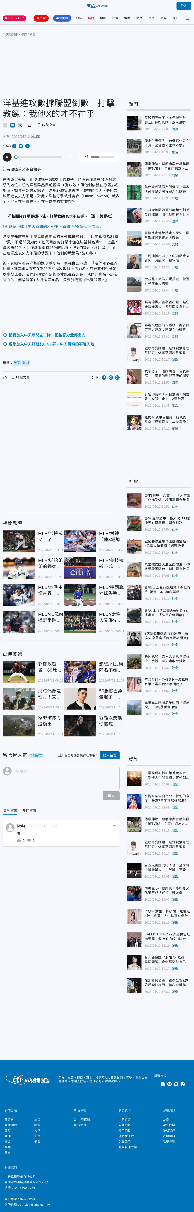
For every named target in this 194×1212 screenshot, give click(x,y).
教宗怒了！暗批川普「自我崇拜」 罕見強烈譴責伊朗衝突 (166, 373)
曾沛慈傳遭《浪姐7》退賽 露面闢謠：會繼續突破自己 (166, 960)
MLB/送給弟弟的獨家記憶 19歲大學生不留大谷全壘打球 (50, 564)
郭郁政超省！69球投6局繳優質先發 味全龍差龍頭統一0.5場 (50, 667)
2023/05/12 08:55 (26, 137)
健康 (37, 1141)
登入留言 (110, 755)
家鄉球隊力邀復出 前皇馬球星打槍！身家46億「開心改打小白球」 (50, 721)
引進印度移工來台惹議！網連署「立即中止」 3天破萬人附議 (166, 396)
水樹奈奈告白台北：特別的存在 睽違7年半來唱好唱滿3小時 (167, 798)
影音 (37, 1136)
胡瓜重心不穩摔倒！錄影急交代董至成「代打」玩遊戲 (166, 890)
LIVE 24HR (16, 18)
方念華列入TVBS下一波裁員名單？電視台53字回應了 (166, 682)
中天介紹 (124, 1119)
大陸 (176, 18)
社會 (115, 18)
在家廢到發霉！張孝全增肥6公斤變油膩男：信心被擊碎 (166, 983)
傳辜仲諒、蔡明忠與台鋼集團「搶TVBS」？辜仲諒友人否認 (166, 166)
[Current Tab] (10, 810)
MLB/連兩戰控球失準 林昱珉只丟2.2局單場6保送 (111, 590)
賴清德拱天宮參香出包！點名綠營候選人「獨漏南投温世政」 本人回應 (166, 304)
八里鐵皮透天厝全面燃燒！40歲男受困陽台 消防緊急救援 (167, 567)
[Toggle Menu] (187, 18)
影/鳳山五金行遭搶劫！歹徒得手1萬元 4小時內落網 (167, 590)
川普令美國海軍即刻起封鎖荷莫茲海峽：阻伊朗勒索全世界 (166, 212)
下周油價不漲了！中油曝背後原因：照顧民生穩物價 (166, 258)
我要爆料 (169, 1136)
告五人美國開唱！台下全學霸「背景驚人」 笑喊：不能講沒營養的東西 (166, 867)
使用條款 (124, 1130)
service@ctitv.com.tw (35, 1204)
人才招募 (124, 1125)
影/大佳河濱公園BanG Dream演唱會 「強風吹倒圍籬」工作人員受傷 (167, 613)
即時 (79, 18)
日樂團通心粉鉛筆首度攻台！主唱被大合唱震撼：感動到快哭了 (166, 775)
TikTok (183, 1084)
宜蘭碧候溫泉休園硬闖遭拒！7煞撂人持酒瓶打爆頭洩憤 (166, 543)
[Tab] (29, 810)
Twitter (156, 1084)
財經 (175, 198)
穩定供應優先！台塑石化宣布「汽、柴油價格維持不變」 (166, 143)
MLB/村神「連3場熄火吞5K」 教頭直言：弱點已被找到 (111, 537)
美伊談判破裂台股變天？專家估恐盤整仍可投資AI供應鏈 (166, 189)
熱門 (91, 18)
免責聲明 (124, 1141)
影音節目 (80, 1125)
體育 (139, 18)
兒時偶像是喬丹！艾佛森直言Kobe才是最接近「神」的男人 (50, 694)
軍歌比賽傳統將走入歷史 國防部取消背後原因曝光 (166, 235)
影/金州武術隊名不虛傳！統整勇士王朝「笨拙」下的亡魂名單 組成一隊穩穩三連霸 (111, 667)
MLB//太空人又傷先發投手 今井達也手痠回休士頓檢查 (110, 617)
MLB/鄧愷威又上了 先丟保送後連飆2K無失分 (50, 537)
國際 (163, 18)
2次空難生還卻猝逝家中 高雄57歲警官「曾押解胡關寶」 (167, 636)
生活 (151, 18)
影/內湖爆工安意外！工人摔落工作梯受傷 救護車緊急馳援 (167, 497)
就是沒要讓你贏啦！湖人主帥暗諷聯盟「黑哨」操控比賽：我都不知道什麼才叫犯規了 (110, 721)
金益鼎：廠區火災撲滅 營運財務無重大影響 (166, 281)
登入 (184, 5)
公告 (166, 1119)
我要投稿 (169, 1141)
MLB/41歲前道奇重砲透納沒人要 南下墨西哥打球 (50, 617)
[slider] (38, 157)
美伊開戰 (62, 18)
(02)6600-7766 (24, 1187)
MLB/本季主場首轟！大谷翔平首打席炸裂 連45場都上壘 (50, 590)
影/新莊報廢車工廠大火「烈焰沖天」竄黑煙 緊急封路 (167, 520)
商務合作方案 (127, 1147)
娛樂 (127, 18)
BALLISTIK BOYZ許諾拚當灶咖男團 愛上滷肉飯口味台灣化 (167, 936)
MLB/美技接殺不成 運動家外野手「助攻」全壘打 (111, 564)
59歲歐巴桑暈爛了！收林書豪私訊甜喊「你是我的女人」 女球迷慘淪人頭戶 (111, 694)
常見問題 (169, 1125)
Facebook (163, 1084)
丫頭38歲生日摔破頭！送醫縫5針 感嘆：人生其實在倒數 (167, 913)
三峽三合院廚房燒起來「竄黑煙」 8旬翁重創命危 (166, 705)
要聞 (103, 18)
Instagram (169, 1084)
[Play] (7, 157)
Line (176, 1084)
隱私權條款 (126, 1136)
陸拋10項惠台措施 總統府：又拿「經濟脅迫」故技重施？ (167, 419)
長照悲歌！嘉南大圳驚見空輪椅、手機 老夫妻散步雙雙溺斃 (166, 659)
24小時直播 (82, 1119)
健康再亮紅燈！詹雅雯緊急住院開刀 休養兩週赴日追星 (166, 350)
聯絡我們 (169, 1130)
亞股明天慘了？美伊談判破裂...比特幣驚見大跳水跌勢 (165, 120)
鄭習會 (41, 18)
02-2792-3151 (30, 1199)
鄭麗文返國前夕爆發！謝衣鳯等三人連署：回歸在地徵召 (166, 327)
